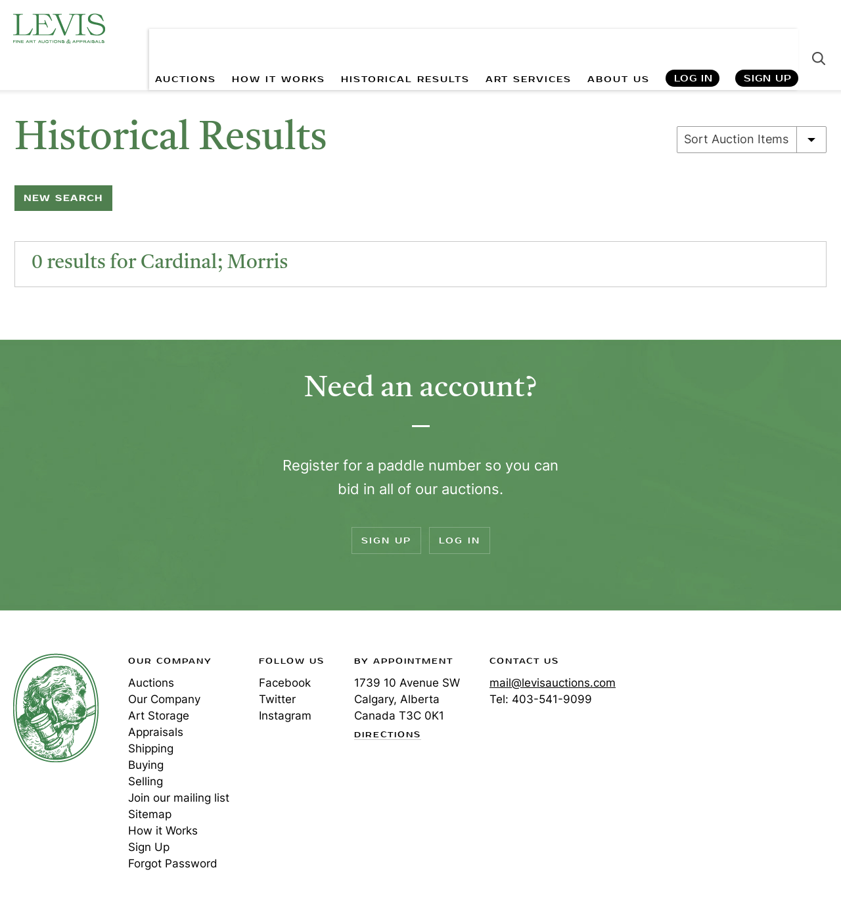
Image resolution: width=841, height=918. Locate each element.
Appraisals (155, 732)
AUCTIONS (181, 39)
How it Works (163, 830)
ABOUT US (617, 39)
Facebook (285, 682)
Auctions (151, 682)
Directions (387, 735)
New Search (63, 198)
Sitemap (149, 814)
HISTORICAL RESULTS (402, 39)
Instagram (285, 715)
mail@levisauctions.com (552, 682)
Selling (145, 781)
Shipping (150, 748)
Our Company (164, 699)
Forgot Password (172, 863)
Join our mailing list (178, 797)
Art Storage (158, 715)
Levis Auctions (59, 28)
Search (818, 39)
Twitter (277, 699)
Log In (692, 40)
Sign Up (768, 40)
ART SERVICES (527, 39)
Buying (146, 764)
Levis (56, 707)
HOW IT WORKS (275, 39)
